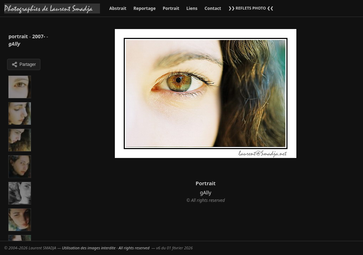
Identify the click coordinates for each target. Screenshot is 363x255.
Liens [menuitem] (191, 8)
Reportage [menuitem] (144, 8)
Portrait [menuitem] (171, 8)
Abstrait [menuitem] (117, 8)
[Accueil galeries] (52, 8)
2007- (38, 36)
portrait (18, 36)
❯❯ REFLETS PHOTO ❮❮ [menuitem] (250, 8)
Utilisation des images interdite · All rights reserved (106, 247)
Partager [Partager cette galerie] (24, 64)
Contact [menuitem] (213, 8)
